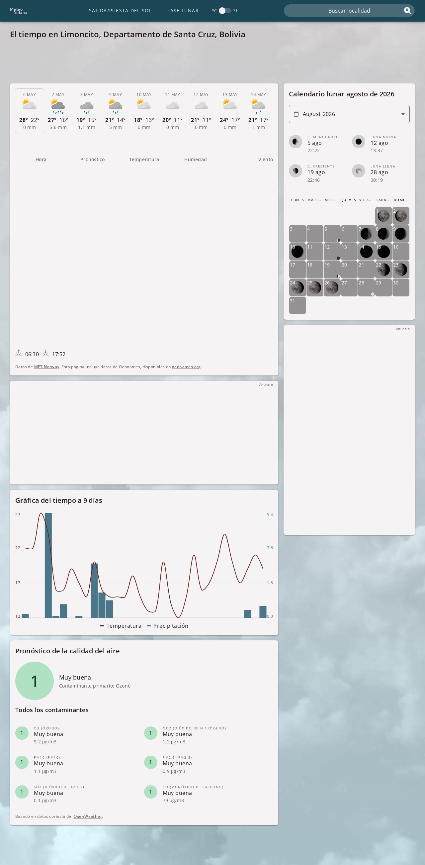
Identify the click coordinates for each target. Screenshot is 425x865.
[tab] (29, 111)
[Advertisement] (209, 63)
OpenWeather (88, 816)
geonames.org (186, 367)
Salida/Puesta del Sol (120, 10)
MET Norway (46, 367)
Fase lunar (183, 10)
